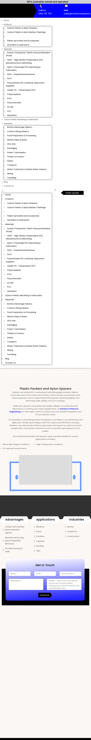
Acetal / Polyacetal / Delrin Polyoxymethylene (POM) (28, 54)
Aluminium (12, 115)
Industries (8, 123)
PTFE (9, 98)
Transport (12, 165)
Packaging (12, 148)
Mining (10, 173)
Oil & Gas (11, 144)
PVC (9, 111)
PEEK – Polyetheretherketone (21, 74)
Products (8, 24)
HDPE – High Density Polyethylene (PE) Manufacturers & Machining (24, 61)
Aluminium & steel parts (18, 44)
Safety (10, 160)
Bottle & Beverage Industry (19, 127)
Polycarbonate (14, 102)
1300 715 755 (45, 13)
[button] (27, 191)
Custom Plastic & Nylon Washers (22, 28)
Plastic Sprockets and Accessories (23, 40)
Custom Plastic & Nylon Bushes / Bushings (26, 32)
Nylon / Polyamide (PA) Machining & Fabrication (23, 69)
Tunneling (11, 177)
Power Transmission (16, 152)
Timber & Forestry (15, 156)
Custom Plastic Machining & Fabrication (21, 119)
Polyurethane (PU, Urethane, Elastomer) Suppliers (25, 84)
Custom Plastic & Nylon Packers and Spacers (28, 36)
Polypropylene (14, 94)
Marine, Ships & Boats (17, 139)
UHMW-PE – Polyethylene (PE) (21, 90)
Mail (66, 10)
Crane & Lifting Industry (18, 131)
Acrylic (10, 107)
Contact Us (9, 186)
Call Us (42, 10)
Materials (8, 49)
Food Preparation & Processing (21, 135)
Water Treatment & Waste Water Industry (27, 169)
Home (6, 20)
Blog (6, 181)
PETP (9, 78)
